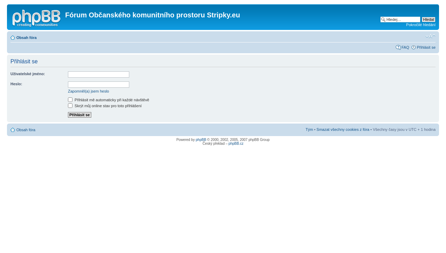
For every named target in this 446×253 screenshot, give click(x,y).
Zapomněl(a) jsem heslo (88, 91)
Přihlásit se (426, 47)
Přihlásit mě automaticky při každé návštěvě (108, 100)
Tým (309, 129)
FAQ (405, 47)
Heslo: (16, 84)
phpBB (201, 140)
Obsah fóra (26, 37)
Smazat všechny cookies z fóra (342, 129)
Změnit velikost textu (430, 36)
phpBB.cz (236, 143)
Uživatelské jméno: (27, 74)
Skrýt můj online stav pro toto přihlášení (105, 106)
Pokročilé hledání (421, 25)
